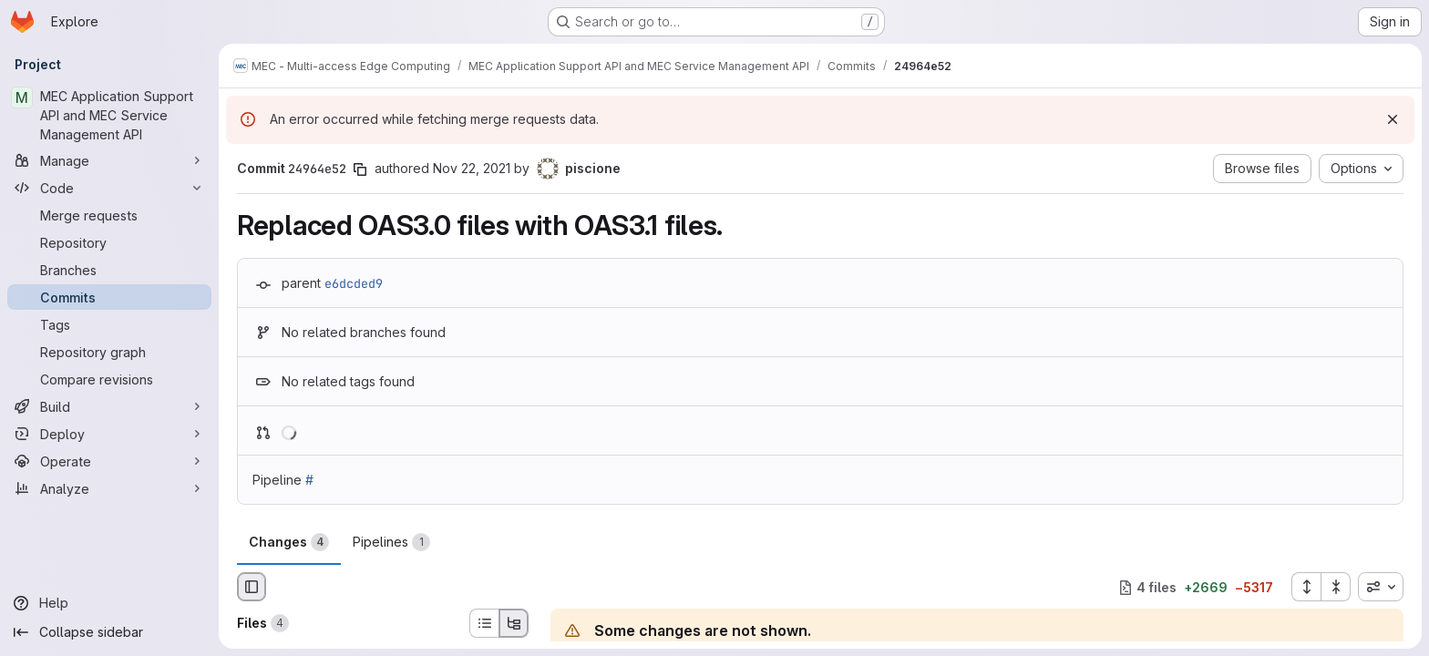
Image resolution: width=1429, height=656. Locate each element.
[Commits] (109, 297)
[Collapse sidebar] (109, 632)
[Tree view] (514, 623)
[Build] (109, 406)
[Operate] (109, 461)
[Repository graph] (109, 351)
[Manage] (109, 160)
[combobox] (1380, 586)
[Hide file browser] (251, 586)
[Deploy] (109, 433)
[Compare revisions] (109, 379)
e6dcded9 (353, 283)
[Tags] (109, 324)
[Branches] (109, 269)
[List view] (484, 623)
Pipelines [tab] (391, 542)
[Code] (109, 187)
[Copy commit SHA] (360, 169)
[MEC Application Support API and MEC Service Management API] (109, 115)
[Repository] (109, 242)
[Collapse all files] (1336, 586)
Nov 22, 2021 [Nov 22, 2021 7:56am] (471, 168)
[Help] (109, 603)
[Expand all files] (1306, 586)
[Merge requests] (109, 215)
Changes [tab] (289, 542)
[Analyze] (109, 488)
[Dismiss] (1392, 119)
